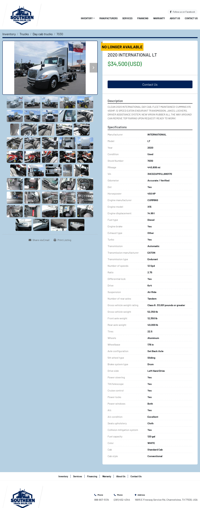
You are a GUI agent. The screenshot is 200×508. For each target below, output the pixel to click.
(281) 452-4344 (122, 499)
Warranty (159, 18)
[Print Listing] (62, 240)
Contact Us (191, 18)
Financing (142, 18)
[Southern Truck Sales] (22, 497)
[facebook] (182, 11)
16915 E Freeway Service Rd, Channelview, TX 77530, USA (166, 499)
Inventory (87, 18)
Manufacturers (108, 18)
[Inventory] (9, 34)
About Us (175, 18)
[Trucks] (24, 34)
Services (127, 18)
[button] (88, 18)
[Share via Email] (39, 240)
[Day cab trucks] (43, 34)
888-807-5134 (101, 499)
